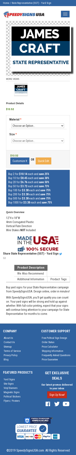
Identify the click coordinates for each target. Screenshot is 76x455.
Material (15, 119)
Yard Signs (9, 379)
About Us (8, 337)
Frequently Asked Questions (56, 355)
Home (6, 3)
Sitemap (8, 346)
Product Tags (58, 279)
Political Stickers (12, 396)
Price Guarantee (50, 359)
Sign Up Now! (57, 394)
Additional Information (30, 279)
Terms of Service (12, 350)
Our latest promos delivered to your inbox (57, 386)
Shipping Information (52, 350)
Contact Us (9, 342)
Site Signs (9, 383)
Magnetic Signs (11, 392)
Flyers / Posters (12, 400)
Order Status (48, 342)
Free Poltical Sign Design (54, 337)
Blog (6, 359)
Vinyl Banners (10, 387)
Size (13, 134)
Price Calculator (50, 346)
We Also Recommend (30, 273)
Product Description (30, 267)
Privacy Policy (10, 355)
